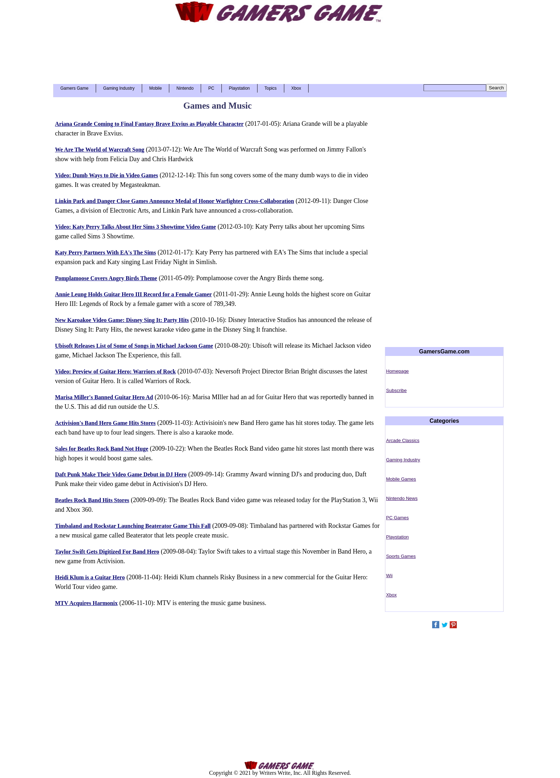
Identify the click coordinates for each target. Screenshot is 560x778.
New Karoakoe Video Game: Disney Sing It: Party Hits (122, 320)
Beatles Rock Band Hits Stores (92, 500)
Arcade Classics (402, 440)
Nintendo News (402, 498)
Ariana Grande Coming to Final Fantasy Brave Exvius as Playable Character (149, 124)
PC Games (397, 517)
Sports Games (401, 556)
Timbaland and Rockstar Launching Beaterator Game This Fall (133, 526)
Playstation (239, 88)
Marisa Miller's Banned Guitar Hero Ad (104, 397)
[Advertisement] (280, 51)
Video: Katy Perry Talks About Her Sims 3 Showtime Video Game (135, 227)
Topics (271, 88)
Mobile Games (401, 479)
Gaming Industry (119, 88)
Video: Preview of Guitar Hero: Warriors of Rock (115, 371)
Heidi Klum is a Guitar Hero (90, 577)
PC (211, 88)
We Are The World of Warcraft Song (99, 150)
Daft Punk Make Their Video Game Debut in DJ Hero (120, 474)
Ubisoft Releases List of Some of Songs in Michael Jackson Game (134, 346)
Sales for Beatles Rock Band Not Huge (101, 449)
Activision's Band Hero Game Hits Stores (105, 423)
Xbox (296, 88)
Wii (389, 575)
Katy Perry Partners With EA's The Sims (105, 252)
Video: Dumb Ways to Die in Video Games (106, 175)
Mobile (155, 88)
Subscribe (396, 390)
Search (496, 87)
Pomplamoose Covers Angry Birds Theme (106, 278)
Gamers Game (74, 88)
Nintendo (185, 88)
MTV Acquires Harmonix (86, 603)
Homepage (397, 371)
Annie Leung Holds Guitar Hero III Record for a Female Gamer (133, 294)
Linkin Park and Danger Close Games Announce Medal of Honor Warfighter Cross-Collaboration (174, 201)
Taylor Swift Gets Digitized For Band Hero (107, 552)
